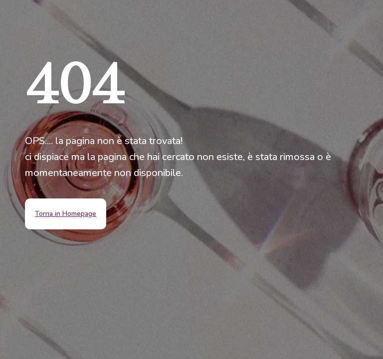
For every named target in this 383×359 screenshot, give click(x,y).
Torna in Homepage (65, 213)
